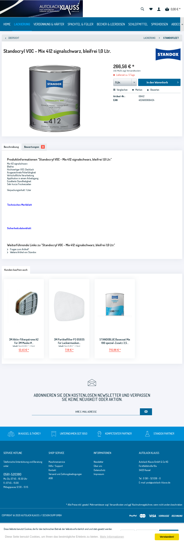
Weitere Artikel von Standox (21, 252)
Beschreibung (11, 147)
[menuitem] (142, 8)
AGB (51, 478)
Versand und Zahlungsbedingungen (65, 474)
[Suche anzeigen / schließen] (142, 8)
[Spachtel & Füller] (80, 24)
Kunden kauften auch (15, 270)
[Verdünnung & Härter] (49, 24)
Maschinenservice (57, 462)
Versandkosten (116, 505)
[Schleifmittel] (138, 24)
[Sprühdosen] (159, 24)
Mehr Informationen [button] (112, 536)
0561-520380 (12, 475)
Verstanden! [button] (167, 536)
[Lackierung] (22, 24)
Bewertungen (36, 147)
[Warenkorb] (172, 8)
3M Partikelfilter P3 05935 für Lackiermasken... (69, 341)
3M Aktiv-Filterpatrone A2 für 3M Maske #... (24, 341)
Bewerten (153, 89)
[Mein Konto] (158, 8)
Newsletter (98, 462)
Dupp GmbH (56, 516)
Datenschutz (99, 470)
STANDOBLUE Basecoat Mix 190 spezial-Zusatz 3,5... (114, 341)
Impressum (99, 474)
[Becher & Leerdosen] (111, 24)
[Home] (7, 24)
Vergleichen (120, 89)
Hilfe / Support (56, 466)
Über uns (98, 466)
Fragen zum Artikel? (18, 249)
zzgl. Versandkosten (132, 70)
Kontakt (52, 470)
